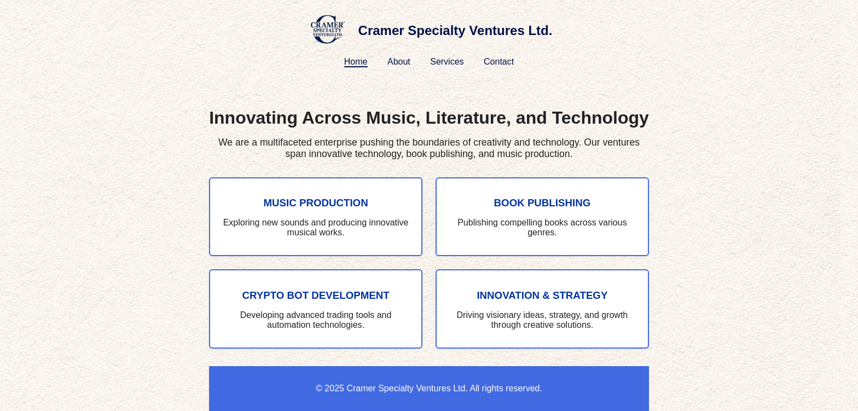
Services (446, 61)
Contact (499, 61)
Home (356, 61)
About (398, 61)
